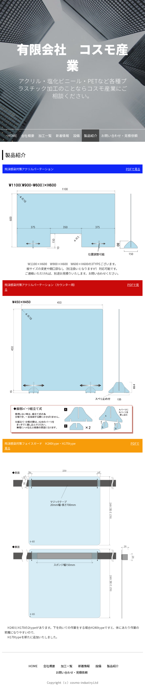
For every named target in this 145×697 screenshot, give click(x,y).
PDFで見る (133, 169)
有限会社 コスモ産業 (72, 57)
